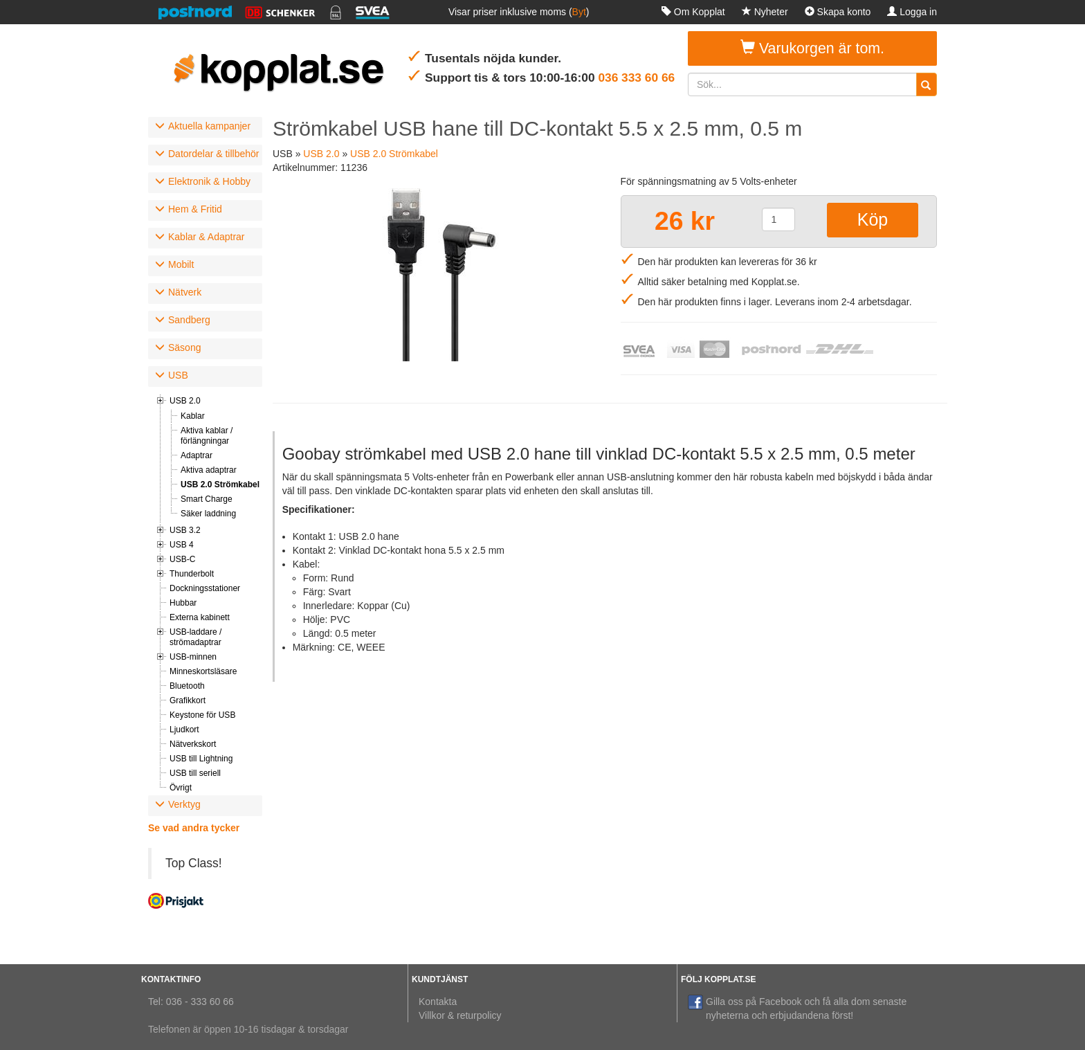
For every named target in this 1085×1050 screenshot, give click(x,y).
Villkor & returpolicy (460, 1015)
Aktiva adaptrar (209, 470)
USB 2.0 (185, 401)
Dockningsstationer (205, 588)
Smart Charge (206, 499)
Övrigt (181, 788)
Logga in (912, 11)
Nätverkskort (193, 744)
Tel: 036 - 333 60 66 (191, 1001)
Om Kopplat (693, 11)
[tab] (205, 127)
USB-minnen (193, 657)
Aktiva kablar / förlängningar (206, 436)
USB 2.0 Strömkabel (220, 484)
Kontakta (438, 1001)
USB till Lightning (201, 758)
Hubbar (183, 603)
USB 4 (182, 545)
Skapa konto (838, 11)
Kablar (193, 416)
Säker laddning (208, 513)
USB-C (182, 559)
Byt (579, 11)
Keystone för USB (202, 715)
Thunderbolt (192, 574)
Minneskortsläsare (203, 671)
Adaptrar (196, 455)
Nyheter (765, 11)
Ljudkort (184, 729)
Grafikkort (188, 700)
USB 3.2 (185, 530)
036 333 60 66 (636, 77)
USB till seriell (195, 773)
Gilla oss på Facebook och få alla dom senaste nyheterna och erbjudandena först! (797, 1008)
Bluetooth (187, 686)
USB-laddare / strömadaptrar (195, 637)
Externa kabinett (200, 617)
